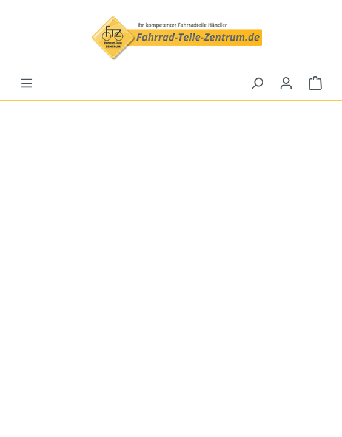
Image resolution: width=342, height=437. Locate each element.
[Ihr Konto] (286, 83)
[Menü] (26, 83)
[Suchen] (257, 83)
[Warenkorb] (315, 83)
